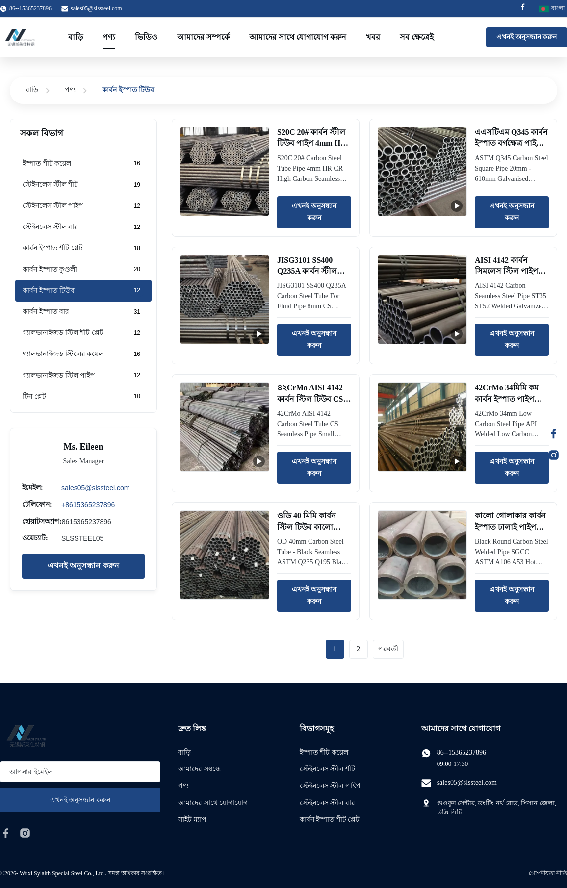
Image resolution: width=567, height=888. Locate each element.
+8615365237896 (88, 504)
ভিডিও (146, 37)
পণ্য (109, 37)
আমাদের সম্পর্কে (203, 37)
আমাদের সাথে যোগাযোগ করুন (297, 37)
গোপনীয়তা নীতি (548, 873)
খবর (373, 37)
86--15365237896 (461, 752)
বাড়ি (75, 37)
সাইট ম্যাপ (192, 819)
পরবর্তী (388, 649)
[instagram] (25, 833)
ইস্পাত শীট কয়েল (324, 752)
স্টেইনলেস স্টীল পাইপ (330, 785)
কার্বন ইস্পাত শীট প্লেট (330, 819)
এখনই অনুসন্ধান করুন (526, 37)
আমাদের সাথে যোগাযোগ (213, 803)
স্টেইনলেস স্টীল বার (327, 803)
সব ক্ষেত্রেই (417, 37)
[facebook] (6, 833)
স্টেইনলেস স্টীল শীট (327, 769)
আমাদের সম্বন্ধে (199, 769)
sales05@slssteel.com (96, 8)
